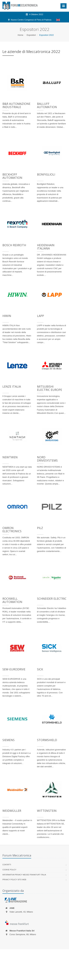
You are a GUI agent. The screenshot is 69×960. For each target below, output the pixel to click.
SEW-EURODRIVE (13, 669)
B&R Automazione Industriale (16, 105)
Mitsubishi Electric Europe (49, 388)
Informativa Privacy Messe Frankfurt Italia (24, 875)
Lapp (40, 316)
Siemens (8, 740)
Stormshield (47, 740)
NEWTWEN (10, 457)
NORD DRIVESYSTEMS (47, 458)
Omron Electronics (11, 529)
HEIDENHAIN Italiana (45, 246)
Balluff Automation (47, 105)
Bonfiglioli (46, 174)
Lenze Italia (11, 386)
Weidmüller (11, 811)
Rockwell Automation (12, 600)
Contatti (6, 865)
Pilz (40, 528)
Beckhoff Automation (12, 176)
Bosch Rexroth (14, 245)
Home (20, 35)
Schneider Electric (51, 599)
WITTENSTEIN (47, 811)
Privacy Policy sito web (14, 880)
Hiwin (6, 316)
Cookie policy (9, 870)
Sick (40, 669)
